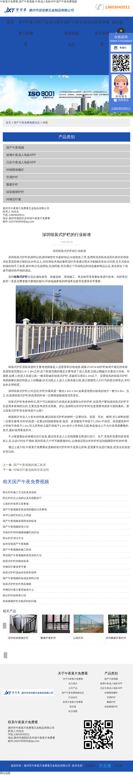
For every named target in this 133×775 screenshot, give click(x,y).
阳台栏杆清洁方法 (13, 538)
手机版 (118, 765)
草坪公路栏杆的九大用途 (17, 515)
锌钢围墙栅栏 (15, 169)
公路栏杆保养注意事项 (16, 503)
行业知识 (87, 22)
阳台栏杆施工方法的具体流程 (19, 492)
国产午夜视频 (15, 147)
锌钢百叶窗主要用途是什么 (18, 589)
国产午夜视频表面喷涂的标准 (19, 520)
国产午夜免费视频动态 (71, 33)
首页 (10, 22)
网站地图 (5, 773)
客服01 (120, 47)
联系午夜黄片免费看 (102, 33)
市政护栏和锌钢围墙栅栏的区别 (21, 532)
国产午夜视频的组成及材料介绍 (21, 578)
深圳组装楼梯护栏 (18, 637)
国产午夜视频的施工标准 (29, 464)
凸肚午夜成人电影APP (21, 162)
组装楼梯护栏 (15, 191)
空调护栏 (12, 177)
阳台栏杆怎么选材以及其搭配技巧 (22, 498)
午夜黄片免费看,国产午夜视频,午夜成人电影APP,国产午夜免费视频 (38, 1)
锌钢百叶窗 (13, 199)
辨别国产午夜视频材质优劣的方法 (22, 555)
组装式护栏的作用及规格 (17, 583)
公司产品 (41, 22)
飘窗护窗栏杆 (48, 637)
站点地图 (72, 711)
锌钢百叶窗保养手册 (14, 566)
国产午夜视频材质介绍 (16, 526)
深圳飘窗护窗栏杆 (116, 637)
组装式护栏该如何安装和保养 (19, 572)
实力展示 (56, 22)
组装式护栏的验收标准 (16, 561)
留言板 (117, 22)
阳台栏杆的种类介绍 (14, 595)
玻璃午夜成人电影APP (21, 155)
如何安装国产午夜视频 (16, 543)
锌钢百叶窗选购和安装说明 (31, 469)
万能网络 (90, 765)
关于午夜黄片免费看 (25, 33)
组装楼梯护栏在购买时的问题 (19, 601)
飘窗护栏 (12, 184)
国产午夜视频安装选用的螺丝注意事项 (25, 509)
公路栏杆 (78, 637)
